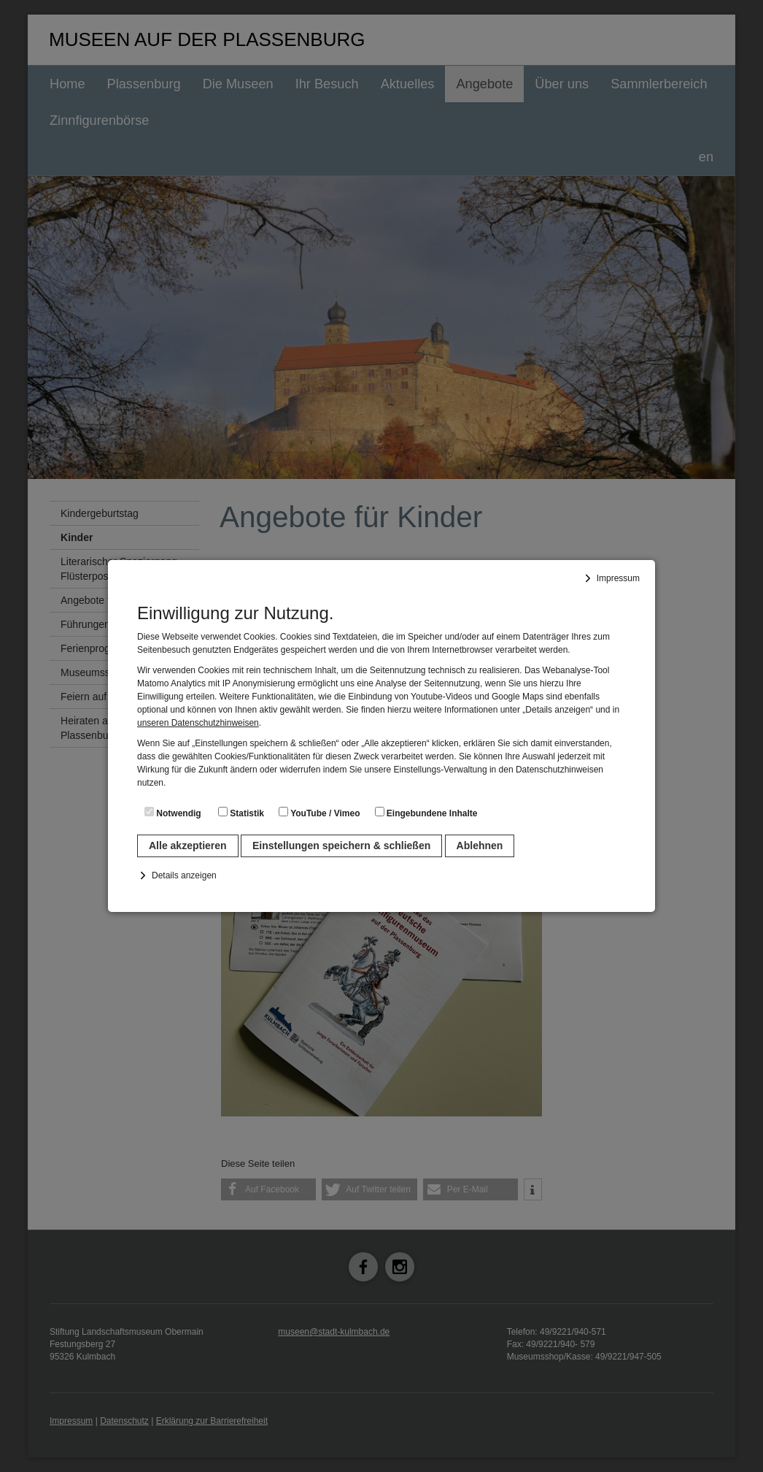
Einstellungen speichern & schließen (341, 845)
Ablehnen (480, 845)
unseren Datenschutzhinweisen (198, 723)
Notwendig (172, 813)
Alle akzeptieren (188, 845)
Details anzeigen (184, 875)
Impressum (618, 578)
